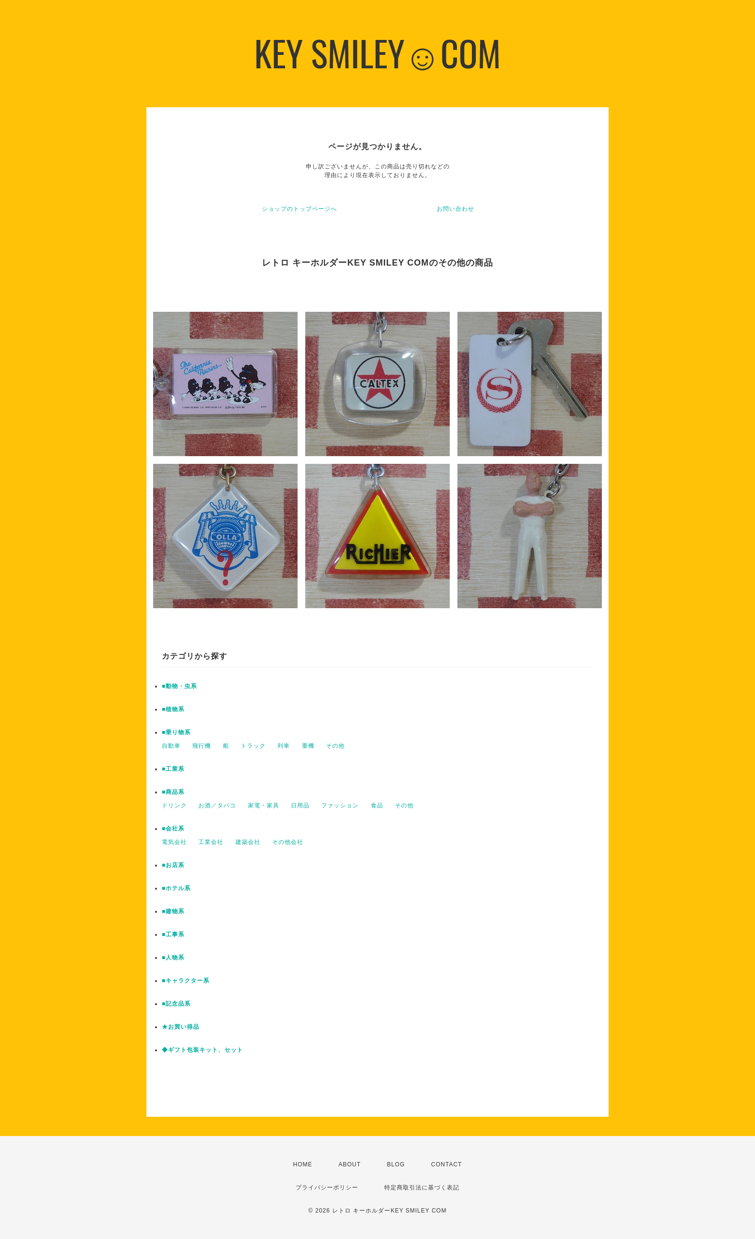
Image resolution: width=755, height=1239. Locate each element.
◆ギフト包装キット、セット (202, 1050)
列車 (283, 745)
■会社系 (173, 828)
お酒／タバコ (217, 805)
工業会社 (210, 842)
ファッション (340, 805)
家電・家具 (263, 805)
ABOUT (349, 1164)
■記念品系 (176, 1003)
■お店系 (173, 865)
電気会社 (174, 842)
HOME (302, 1164)
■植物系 (173, 709)
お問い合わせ (455, 208)
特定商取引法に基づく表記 (421, 1187)
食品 (377, 805)
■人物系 (173, 957)
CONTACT (446, 1164)
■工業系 (173, 769)
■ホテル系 (176, 888)
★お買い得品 (180, 1026)
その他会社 (287, 842)
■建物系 (173, 911)
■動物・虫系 (179, 686)
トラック (253, 745)
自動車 (171, 745)
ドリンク (174, 805)
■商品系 (173, 792)
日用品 (300, 805)
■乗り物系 (176, 732)
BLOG (396, 1164)
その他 (335, 745)
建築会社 (247, 842)
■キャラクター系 (185, 980)
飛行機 (201, 745)
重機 (308, 745)
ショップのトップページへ (299, 208)
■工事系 (173, 934)
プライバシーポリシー (327, 1187)
